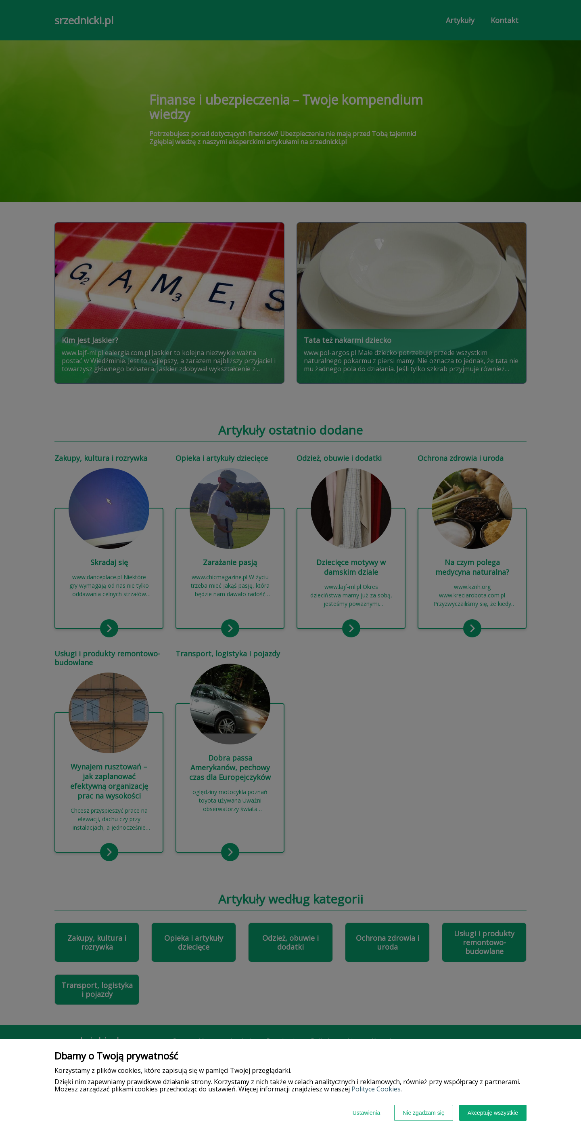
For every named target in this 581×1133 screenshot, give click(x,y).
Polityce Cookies (376, 1089)
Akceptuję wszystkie (493, 1113)
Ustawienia (366, 1113)
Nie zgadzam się (424, 1113)
